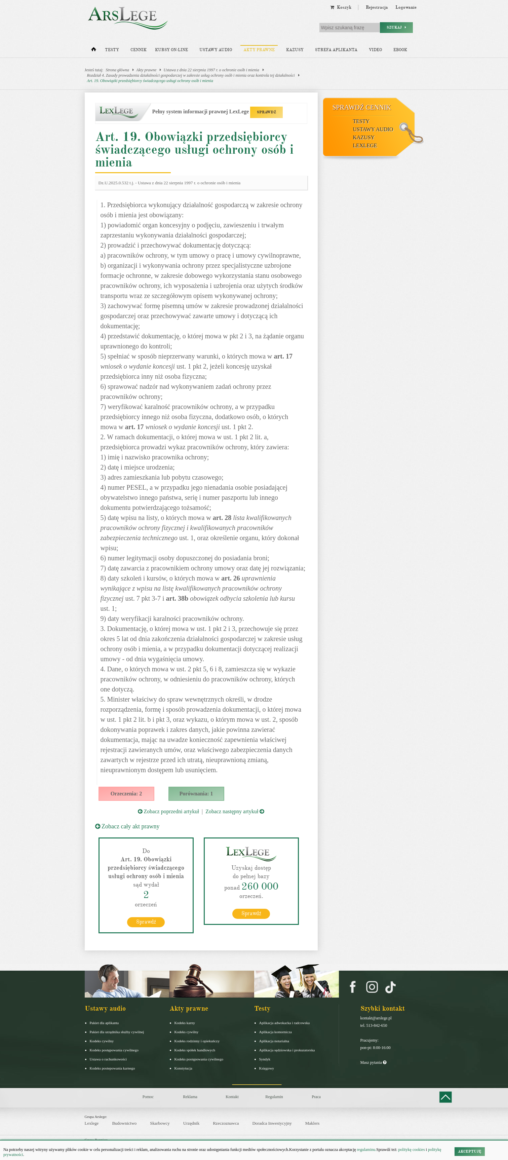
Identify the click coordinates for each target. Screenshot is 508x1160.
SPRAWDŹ (266, 112)
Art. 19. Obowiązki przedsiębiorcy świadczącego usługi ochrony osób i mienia (150, 80)
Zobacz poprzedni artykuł (168, 811)
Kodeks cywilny (102, 1041)
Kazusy (295, 49)
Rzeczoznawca (226, 1123)
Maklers (312, 1123)
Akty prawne (259, 49)
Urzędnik (191, 1123)
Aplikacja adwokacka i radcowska (284, 1022)
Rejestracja (377, 7)
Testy (112, 49)
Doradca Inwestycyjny (271, 1123)
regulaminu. (366, 1149)
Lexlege (92, 1123)
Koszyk (340, 7)
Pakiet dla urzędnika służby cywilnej (117, 1032)
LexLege (365, 145)
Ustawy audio (215, 49)
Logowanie (406, 7)
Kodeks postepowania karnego (112, 1068)
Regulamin (274, 1096)
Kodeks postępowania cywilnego (114, 1050)
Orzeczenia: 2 (126, 793)
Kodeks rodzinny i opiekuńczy (197, 1041)
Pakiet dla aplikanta (104, 1022)
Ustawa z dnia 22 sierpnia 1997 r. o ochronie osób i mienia (211, 70)
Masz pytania (373, 1062)
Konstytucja (183, 1068)
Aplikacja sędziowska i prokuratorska (287, 1050)
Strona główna (117, 70)
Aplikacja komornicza (275, 1032)
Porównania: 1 (196, 793)
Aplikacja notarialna (274, 1041)
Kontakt (232, 1096)
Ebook (400, 49)
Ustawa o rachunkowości (108, 1059)
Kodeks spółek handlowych (195, 1050)
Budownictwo (124, 1123)
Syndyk (265, 1059)
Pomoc (148, 1096)
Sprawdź (146, 921)
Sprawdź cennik (362, 107)
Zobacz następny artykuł (234, 811)
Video (375, 49)
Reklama (190, 1096)
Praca (316, 1096)
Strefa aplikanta (336, 49)
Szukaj (396, 27)
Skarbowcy (160, 1123)
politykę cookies (411, 1149)
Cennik (138, 49)
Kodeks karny (184, 1022)
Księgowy (266, 1068)
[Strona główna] (93, 51)
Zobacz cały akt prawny (127, 826)
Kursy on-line (171, 49)
